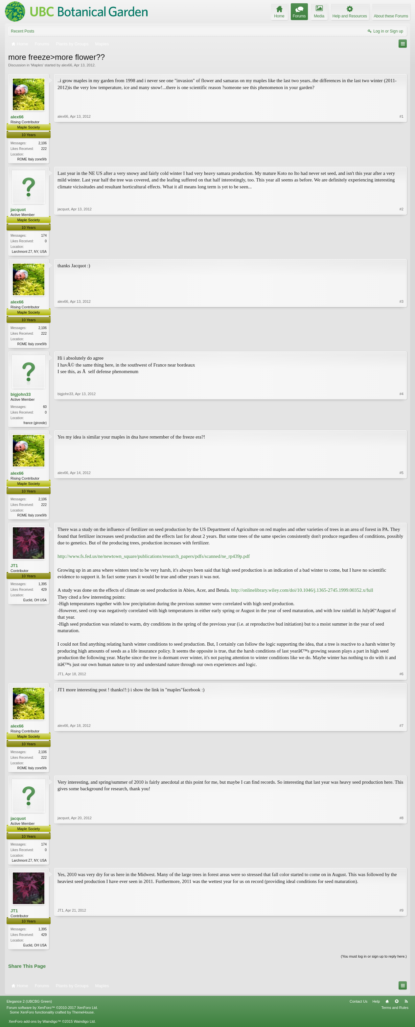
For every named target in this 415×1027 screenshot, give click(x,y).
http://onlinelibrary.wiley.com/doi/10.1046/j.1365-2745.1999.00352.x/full (302, 593)
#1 (401, 158)
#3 (401, 344)
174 (44, 236)
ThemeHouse (83, 1017)
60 (45, 409)
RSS (406, 1006)
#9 (401, 949)
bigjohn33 (21, 396)
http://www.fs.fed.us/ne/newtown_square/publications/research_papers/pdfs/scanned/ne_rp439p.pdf (154, 559)
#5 (401, 517)
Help (376, 1006)
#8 (401, 863)
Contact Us (358, 1006)
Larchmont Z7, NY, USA (29, 252)
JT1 (14, 568)
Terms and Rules (394, 1013)
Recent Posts (22, 31)
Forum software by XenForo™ (52, 1013)
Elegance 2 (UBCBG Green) (29, 1006)
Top (396, 1006)
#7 (401, 770)
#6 (401, 677)
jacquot (18, 209)
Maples (37, 65)
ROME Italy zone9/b (32, 159)
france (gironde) (35, 425)
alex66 (66, 65)
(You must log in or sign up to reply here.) (374, 961)
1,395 (42, 587)
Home (387, 1006)
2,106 (42, 143)
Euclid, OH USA (35, 603)
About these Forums (391, 16)
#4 (401, 424)
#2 (401, 251)
